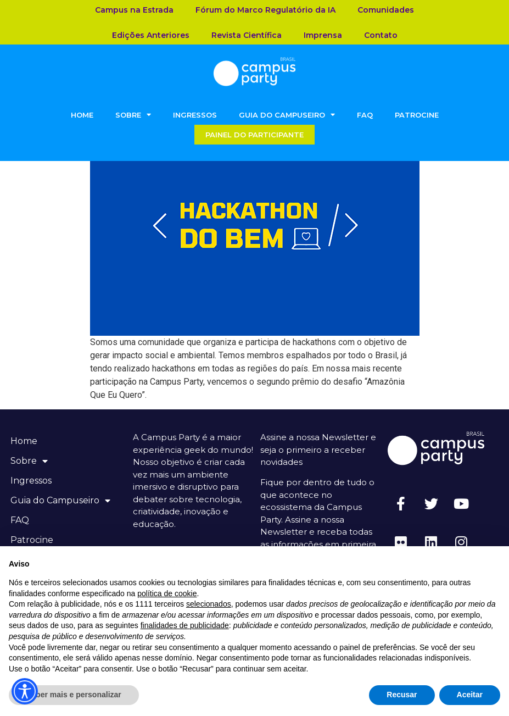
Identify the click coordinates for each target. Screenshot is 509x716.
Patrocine (417, 114)
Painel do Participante (254, 134)
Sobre (133, 115)
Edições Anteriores (150, 35)
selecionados (208, 604)
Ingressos (195, 114)
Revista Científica (246, 35)
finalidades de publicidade (185, 625)
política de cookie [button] (167, 593)
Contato (381, 35)
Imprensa (323, 35)
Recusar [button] (402, 694)
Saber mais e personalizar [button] (73, 694)
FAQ (365, 114)
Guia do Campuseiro (287, 115)
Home (82, 114)
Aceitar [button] (470, 694)
